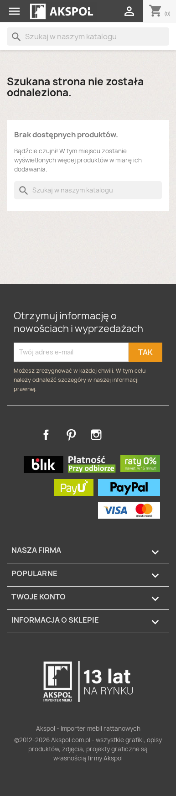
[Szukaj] (88, 36)
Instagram (96, 434)
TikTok (121, 434)
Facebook (46, 434)
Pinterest (71, 434)
